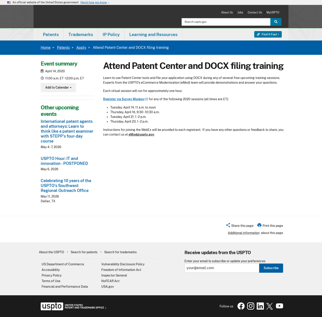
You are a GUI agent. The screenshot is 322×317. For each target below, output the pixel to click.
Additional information (244, 233)
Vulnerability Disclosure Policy (122, 264)
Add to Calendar (58, 88)
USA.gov (107, 286)
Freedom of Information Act (121, 270)
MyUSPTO (273, 12)
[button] (240, 226)
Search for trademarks (120, 252)
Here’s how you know (95, 2)
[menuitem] (51, 34)
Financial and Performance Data (65, 286)
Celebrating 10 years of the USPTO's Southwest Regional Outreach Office (66, 185)
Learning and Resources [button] (153, 34)
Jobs (240, 12)
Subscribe (271, 268)
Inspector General (114, 275)
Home (46, 47)
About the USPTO (51, 252)
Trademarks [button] (80, 34)
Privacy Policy (51, 275)
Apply (81, 47)
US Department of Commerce (63, 264)
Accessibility (51, 270)
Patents (63, 47)
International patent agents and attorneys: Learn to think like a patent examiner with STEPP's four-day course (67, 131)
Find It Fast (267, 34)
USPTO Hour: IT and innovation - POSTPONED (64, 161)
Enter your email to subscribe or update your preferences (224, 261)
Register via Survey (125, 99)
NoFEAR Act (110, 281)
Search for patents (84, 252)
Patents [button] (51, 34)
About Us (227, 12)
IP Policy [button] (111, 34)
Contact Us (255, 12)
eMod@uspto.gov (141, 134)
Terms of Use (51, 281)
